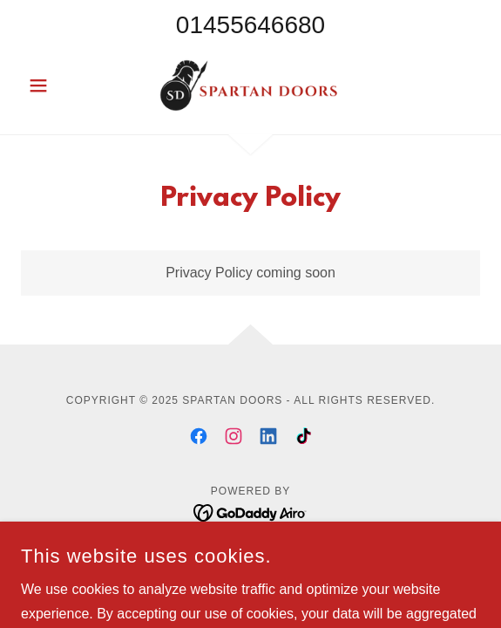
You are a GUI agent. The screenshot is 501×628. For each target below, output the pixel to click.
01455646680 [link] (250, 24)
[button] (55, 85)
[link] (251, 85)
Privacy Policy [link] (251, 557)
